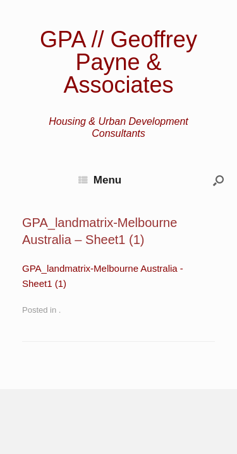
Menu (99, 180)
